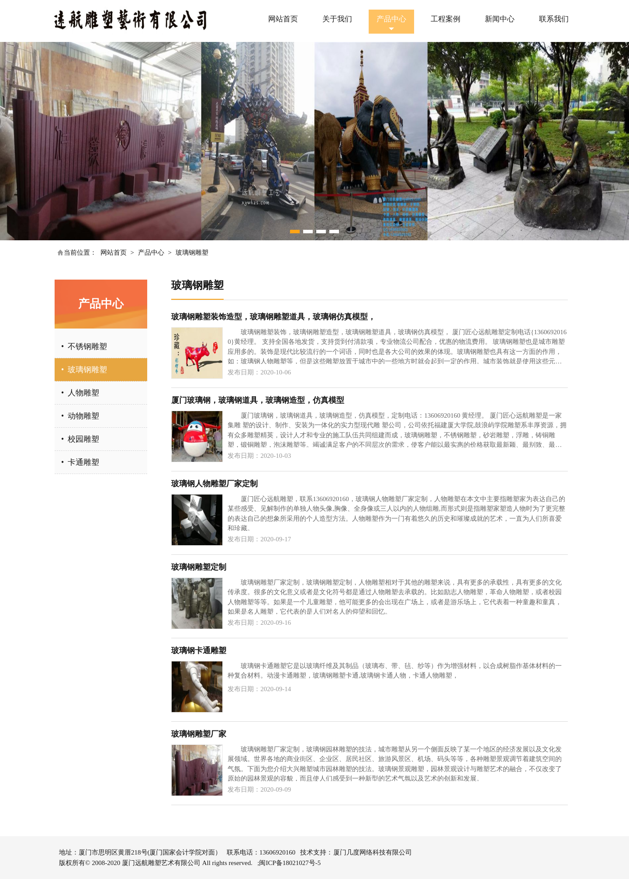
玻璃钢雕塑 (192, 252)
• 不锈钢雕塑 (84, 346)
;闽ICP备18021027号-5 (289, 862)
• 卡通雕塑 (80, 462)
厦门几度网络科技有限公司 (372, 852)
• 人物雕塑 (80, 392)
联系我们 (554, 19)
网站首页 (283, 19)
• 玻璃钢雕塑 (84, 369)
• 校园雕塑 (80, 439)
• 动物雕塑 (80, 416)
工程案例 (445, 19)
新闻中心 (500, 19)
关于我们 (337, 19)
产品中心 (391, 19)
